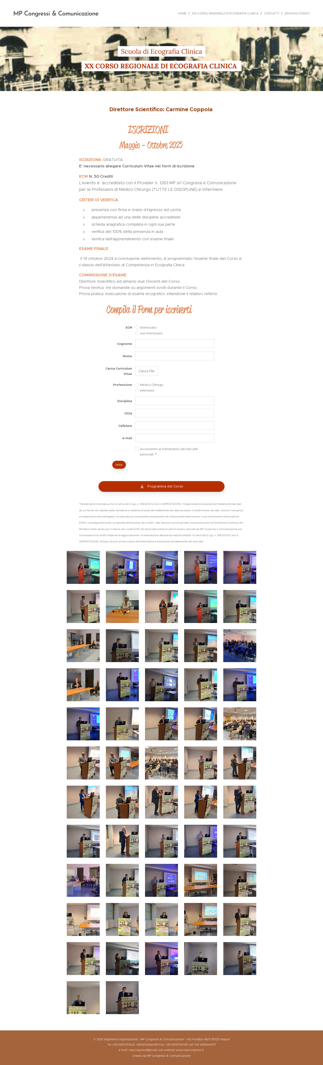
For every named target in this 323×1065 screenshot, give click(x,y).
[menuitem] (183, 13)
